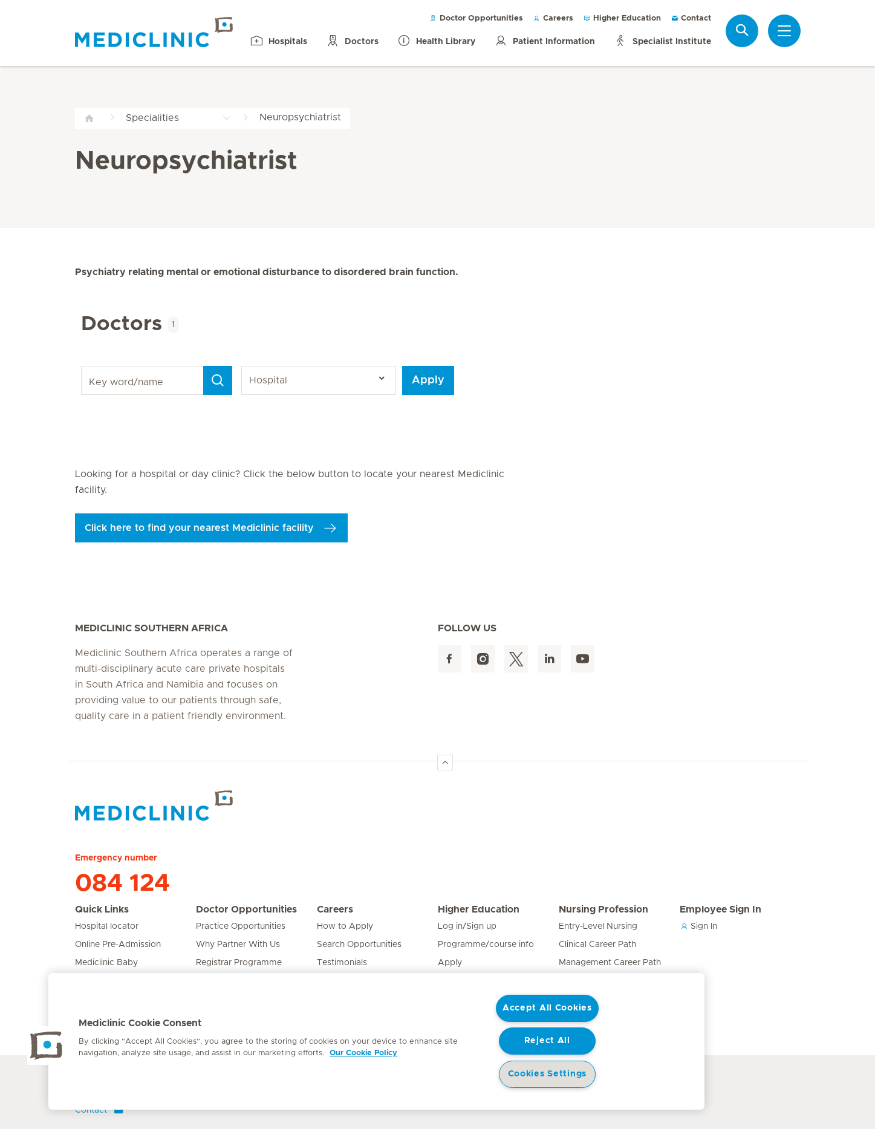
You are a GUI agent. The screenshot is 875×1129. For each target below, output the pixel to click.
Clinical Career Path (597, 944)
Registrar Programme (239, 962)
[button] (46, 1045)
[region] (376, 1041)
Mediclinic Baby (106, 962)
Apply (428, 380)
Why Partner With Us (238, 944)
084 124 (122, 883)
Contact (691, 18)
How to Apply (345, 926)
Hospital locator (106, 926)
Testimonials (342, 962)
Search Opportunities (359, 944)
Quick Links (102, 909)
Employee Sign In (720, 909)
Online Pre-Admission (118, 944)
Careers (553, 18)
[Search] (217, 380)
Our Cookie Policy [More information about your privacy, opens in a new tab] (363, 1053)
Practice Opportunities (240, 926)
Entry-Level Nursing (598, 926)
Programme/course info (486, 944)
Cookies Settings (547, 1074)
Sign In (698, 926)
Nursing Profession (603, 909)
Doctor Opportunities (476, 18)
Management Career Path (610, 962)
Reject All (547, 1040)
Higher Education (622, 18)
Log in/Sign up (467, 926)
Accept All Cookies (547, 1008)
